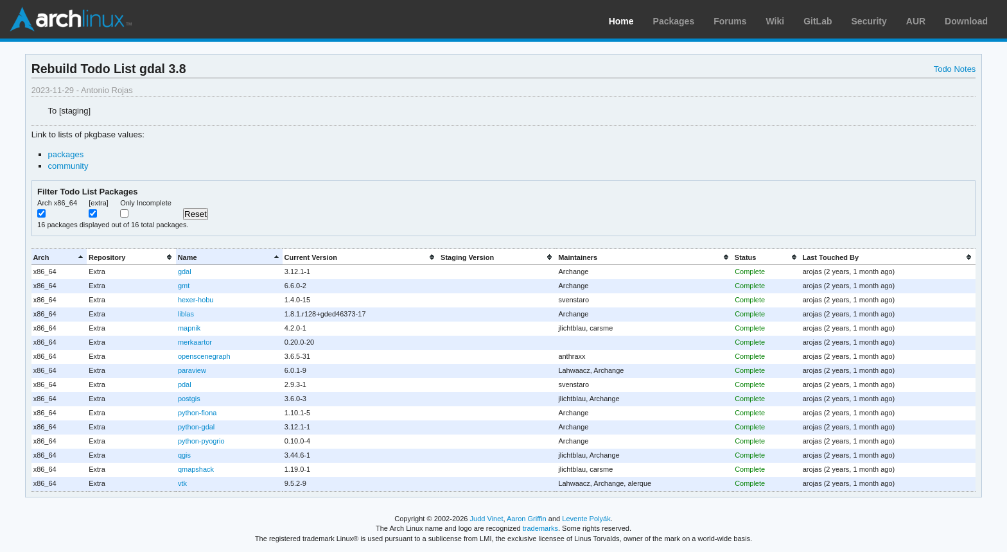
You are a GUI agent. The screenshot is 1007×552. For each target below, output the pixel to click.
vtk (182, 483)
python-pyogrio (201, 441)
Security (869, 21)
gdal (184, 271)
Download (966, 21)
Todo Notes (955, 69)
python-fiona (197, 413)
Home (621, 21)
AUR (915, 21)
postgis (189, 398)
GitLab (817, 21)
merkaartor (195, 342)
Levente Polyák (586, 518)
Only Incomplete (145, 203)
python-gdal (196, 427)
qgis (184, 455)
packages (66, 154)
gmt (183, 285)
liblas (186, 314)
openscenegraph (204, 356)
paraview (192, 370)
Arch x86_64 (57, 203)
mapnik (189, 328)
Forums (730, 21)
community (68, 166)
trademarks (540, 528)
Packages (674, 21)
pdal (184, 384)
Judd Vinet (487, 518)
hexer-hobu (196, 300)
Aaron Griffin (527, 518)
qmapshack (196, 469)
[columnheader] (59, 257)
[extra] (99, 203)
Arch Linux (71, 19)
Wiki (775, 21)
